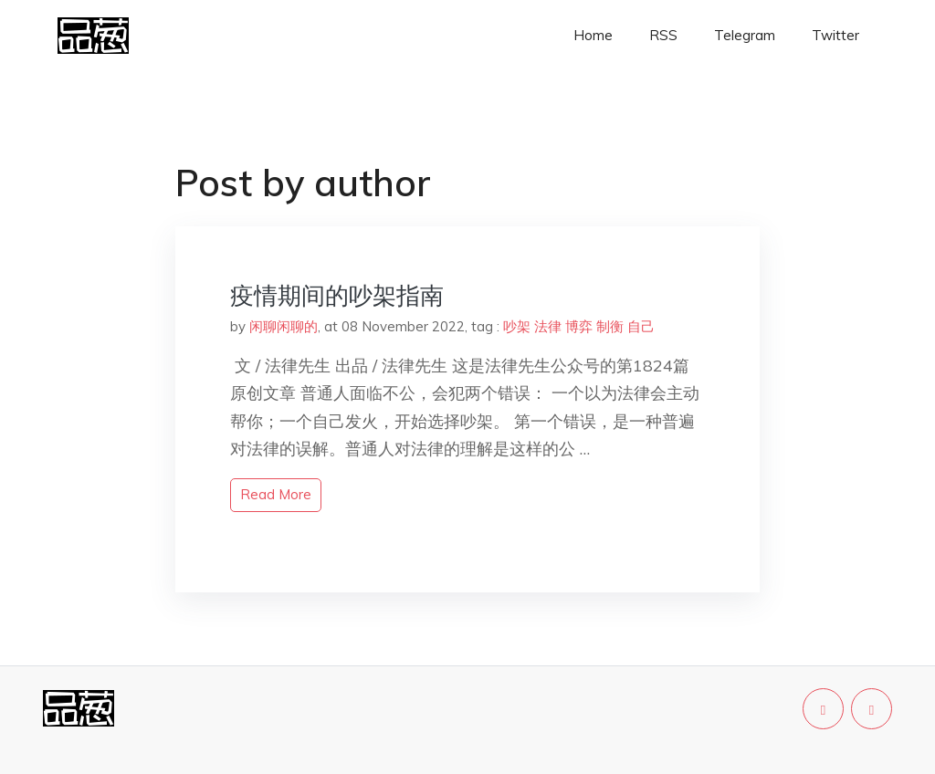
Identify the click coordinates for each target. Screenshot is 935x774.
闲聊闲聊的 (283, 326)
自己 (641, 326)
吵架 (517, 326)
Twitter (835, 35)
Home (593, 35)
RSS (663, 35)
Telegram (744, 35)
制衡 (610, 326)
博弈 (579, 326)
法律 (548, 326)
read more (275, 494)
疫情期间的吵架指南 (337, 295)
